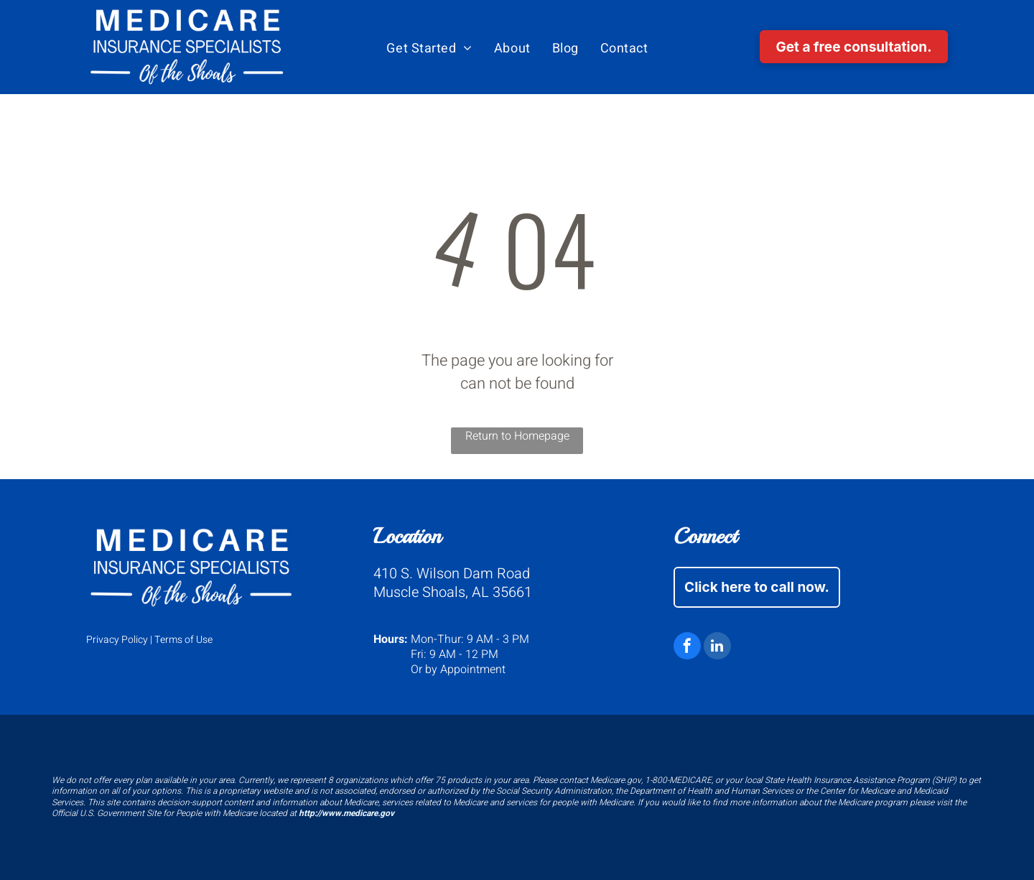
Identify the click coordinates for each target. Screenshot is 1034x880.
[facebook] (687, 647)
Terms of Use (183, 639)
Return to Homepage (517, 436)
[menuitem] (429, 48)
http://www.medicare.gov (346, 813)
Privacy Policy (117, 639)
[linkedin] (717, 647)
